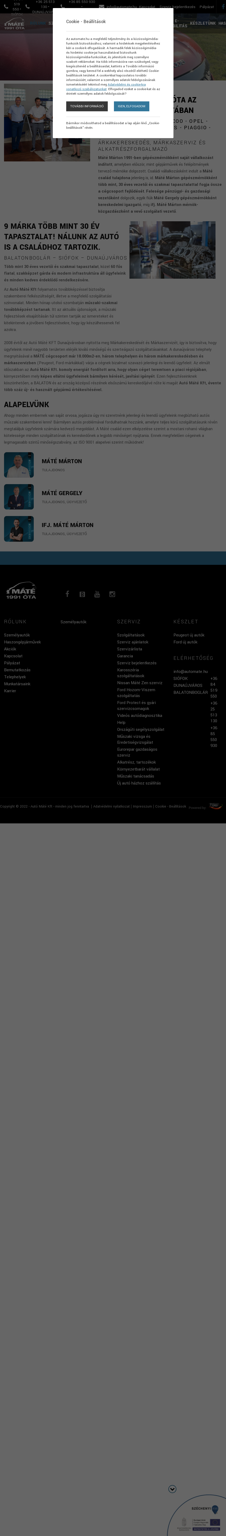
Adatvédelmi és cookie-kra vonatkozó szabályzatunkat (106, 92)
